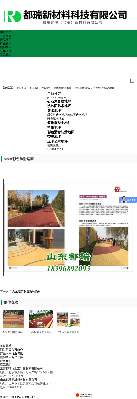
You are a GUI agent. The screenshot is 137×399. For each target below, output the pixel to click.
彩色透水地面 (55, 118)
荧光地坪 (54, 137)
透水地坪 (54, 110)
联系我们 (5, 54)
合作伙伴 (5, 50)
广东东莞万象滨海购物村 (25, 291)
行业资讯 (5, 43)
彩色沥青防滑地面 (62, 87)
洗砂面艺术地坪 (59, 106)
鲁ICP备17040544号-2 (24, 396)
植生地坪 (54, 127)
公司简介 (5, 35)
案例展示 (5, 47)
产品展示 (5, 39)
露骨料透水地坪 (57, 114)
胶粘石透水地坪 (77, 114)
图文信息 (33, 87)
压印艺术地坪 (57, 141)
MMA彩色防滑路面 (83, 87)
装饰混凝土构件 (59, 123)
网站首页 (5, 32)
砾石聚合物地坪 (59, 101)
